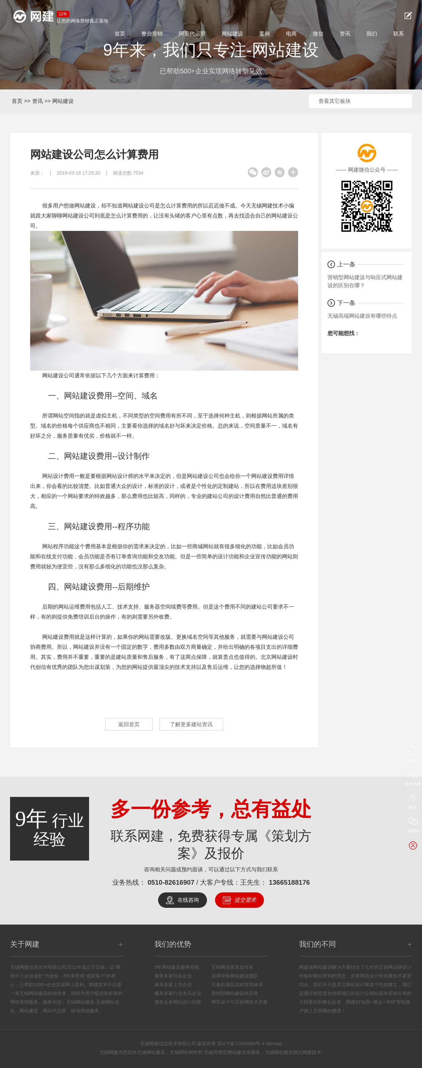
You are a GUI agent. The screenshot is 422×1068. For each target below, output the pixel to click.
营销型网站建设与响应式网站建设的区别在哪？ (365, 281)
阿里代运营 (192, 34)
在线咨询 (188, 900)
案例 (264, 34)
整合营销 (152, 34)
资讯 (345, 34)
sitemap (274, 1043)
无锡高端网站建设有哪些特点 (362, 316)
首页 (120, 34)
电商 (291, 34)
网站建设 (232, 34)
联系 (398, 34)
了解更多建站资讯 (191, 724)
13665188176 (289, 882)
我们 (371, 34)
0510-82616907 (170, 882)
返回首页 (129, 724)
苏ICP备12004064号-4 (240, 1043)
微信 (318, 34)
